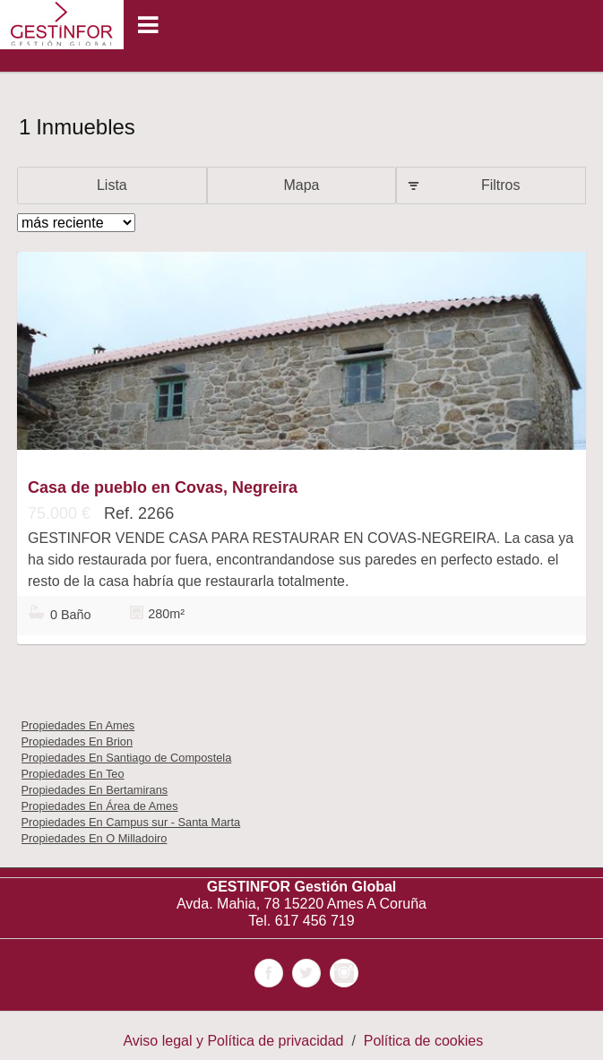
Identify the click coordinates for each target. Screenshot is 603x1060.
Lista (112, 185)
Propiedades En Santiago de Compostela (127, 757)
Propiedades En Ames (78, 725)
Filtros (501, 185)
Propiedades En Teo (73, 773)
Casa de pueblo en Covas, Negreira (162, 487)
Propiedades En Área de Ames (100, 806)
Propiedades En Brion (78, 741)
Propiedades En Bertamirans (95, 790)
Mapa (301, 185)
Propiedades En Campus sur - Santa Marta (131, 822)
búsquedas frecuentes (150, 676)
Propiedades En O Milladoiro (95, 838)
